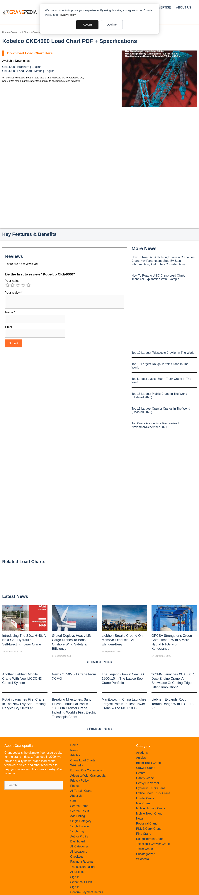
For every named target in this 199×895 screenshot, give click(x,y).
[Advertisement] (159, 138)
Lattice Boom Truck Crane (153, 793)
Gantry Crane (145, 778)
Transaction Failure (82, 866)
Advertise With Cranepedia (87, 775)
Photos (74, 785)
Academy (142, 752)
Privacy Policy (67, 14)
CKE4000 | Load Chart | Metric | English (28, 71)
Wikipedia (76, 765)
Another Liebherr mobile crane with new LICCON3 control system (22, 678)
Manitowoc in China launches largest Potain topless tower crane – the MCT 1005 (124, 704)
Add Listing (77, 816)
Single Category (80, 821)
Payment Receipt (81, 861)
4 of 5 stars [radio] (23, 285)
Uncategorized (145, 854)
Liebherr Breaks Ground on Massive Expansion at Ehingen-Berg (122, 640)
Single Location (80, 826)
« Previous (94, 661)
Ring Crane (143, 833)
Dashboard (77, 841)
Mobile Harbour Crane (150, 808)
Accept (87, 24)
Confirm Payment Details (86, 892)
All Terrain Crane (81, 790)
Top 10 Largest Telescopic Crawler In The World (163, 352)
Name (10, 312)
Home (5, 32)
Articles (75, 755)
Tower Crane (144, 848)
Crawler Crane (145, 767)
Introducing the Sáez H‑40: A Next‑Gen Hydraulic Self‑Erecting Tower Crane (24, 640)
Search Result (79, 811)
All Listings (77, 871)
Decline (112, 24)
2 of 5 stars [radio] (12, 285)
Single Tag (77, 831)
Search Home (79, 805)
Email (10, 327)
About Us (183, 7)
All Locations (78, 851)
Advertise (162, 7)
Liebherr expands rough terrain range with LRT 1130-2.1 (174, 704)
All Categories (79, 846)
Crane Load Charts (20, 32)
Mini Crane (143, 803)
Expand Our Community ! (86, 770)
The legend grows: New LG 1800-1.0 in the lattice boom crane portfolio (124, 678)
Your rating (12, 280)
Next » (107, 661)
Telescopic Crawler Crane (153, 843)
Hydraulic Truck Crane (150, 788)
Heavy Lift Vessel (147, 783)
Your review (14, 292)
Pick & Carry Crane (148, 828)
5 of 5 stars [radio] (28, 285)
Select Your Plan (81, 882)
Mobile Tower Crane (149, 813)
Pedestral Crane (147, 823)
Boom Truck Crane (148, 762)
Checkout (76, 856)
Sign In (74, 877)
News (74, 750)
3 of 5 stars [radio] (18, 285)
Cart (73, 801)
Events (140, 773)
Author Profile (79, 836)
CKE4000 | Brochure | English (21, 66)
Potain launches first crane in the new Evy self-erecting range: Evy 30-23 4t (24, 704)
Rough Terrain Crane (150, 838)
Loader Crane (145, 798)
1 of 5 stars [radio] (7, 285)
